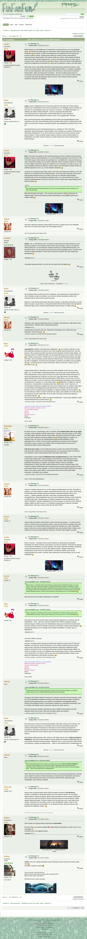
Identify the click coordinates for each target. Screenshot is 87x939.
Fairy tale (7, 787)
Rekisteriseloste (44, 929)
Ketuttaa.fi (48, 934)
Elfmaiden (8, 426)
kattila (53, 849)
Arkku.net (49, 932)
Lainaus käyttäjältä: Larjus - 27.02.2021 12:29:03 (37, 581)
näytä (32, 257)
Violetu (7, 818)
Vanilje (37, 30)
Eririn (6, 100)
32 (20, 36)
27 (11, 36)
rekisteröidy (19, 14)
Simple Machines (46, 920)
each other (50, 145)
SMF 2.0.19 (31, 920)
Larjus (6, 44)
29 (15, 36)
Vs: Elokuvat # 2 (33, 43)
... (8, 36)
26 (9, 36)
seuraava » (81, 33)
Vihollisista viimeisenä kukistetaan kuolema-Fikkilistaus (39, 812)
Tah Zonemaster (47, 921)
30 (17, 36)
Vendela (7, 238)
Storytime (65, 283)
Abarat (6, 219)
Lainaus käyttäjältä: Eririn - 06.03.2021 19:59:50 (37, 760)
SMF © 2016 (38, 920)
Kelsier (7, 856)
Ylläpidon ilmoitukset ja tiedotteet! (75, 18)
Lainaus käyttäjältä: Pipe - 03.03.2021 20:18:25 (37, 687)
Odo (34, 30)
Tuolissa (58, 95)
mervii (6, 517)
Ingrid (41, 30)
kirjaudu (11, 14)
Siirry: (68, 907)
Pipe (6, 344)
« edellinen (75, 33)
